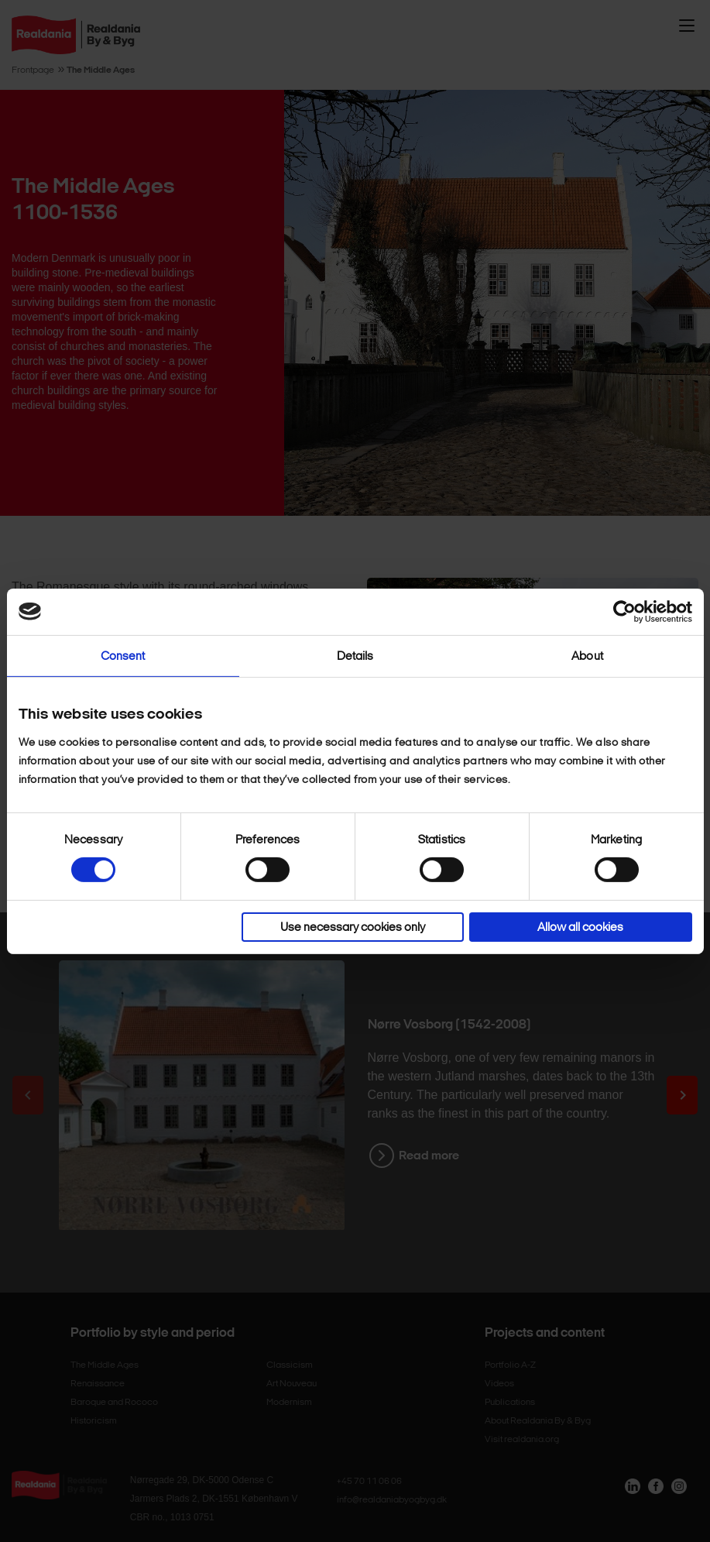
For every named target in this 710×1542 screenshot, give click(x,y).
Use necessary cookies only (352, 927)
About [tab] (587, 655)
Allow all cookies (580, 927)
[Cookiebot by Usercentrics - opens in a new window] (624, 611)
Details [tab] (355, 655)
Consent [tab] (123, 655)
